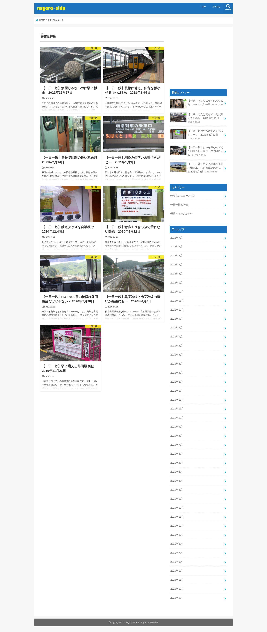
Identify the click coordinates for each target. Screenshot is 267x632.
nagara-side (51, 7)
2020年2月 (176, 489)
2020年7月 (176, 444)
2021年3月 (176, 372)
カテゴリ (216, 6)
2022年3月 (176, 264)
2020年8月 (176, 435)
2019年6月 (176, 561)
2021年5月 (176, 354)
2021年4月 (176, 363)
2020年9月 (176, 426)
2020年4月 (176, 471)
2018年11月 (177, 579)
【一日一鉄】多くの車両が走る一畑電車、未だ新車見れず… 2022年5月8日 (196, 167)
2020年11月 (177, 408)
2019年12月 (177, 507)
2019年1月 (176, 570)
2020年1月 (176, 498)
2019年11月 (177, 516)
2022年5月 (176, 246)
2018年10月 (177, 588)
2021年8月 (176, 327)
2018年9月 (176, 597)
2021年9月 (176, 318)
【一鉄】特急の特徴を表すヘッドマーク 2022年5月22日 (196, 134)
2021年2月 (176, 381)
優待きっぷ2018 (181, 213)
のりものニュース (182, 195)
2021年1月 (176, 390)
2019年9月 (176, 534)
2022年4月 (176, 255)
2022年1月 (176, 282)
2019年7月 (176, 552)
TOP (203, 6)
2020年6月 (176, 453)
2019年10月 (177, 525)
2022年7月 (176, 237)
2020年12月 (177, 399)
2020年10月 (177, 417)
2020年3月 (176, 480)
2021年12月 (177, 291)
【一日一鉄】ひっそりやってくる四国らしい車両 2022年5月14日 (196, 151)
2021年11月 (177, 300)
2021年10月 (177, 309)
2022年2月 (176, 273)
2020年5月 (176, 462)
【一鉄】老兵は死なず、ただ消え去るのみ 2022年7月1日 (196, 118)
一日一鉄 (179, 204)
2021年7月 (176, 336)
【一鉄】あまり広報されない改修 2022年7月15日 (197, 103)
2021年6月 (176, 345)
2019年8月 (176, 543)
